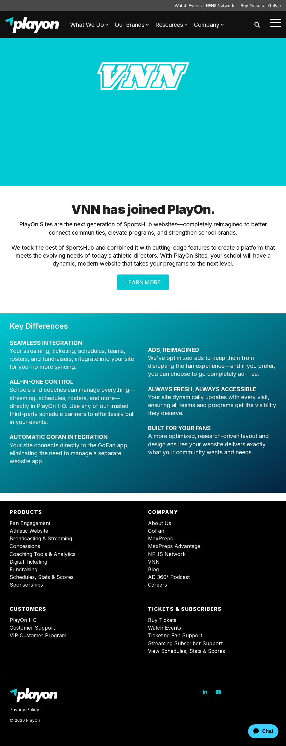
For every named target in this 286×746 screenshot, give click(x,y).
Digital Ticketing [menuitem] (28, 562)
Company (209, 24)
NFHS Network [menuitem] (167, 554)
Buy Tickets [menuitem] (162, 620)
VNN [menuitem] (154, 562)
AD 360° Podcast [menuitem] (169, 577)
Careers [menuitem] (157, 585)
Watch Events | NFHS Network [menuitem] (204, 5)
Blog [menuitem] (153, 570)
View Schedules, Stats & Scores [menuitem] (186, 651)
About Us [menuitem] (159, 523)
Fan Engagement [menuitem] (30, 523)
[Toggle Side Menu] (275, 22)
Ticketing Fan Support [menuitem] (175, 636)
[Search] (257, 25)
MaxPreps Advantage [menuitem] (174, 546)
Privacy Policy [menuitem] (24, 709)
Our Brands (132, 24)
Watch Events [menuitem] (164, 628)
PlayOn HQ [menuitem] (23, 620)
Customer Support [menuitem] (32, 628)
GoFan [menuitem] (156, 531)
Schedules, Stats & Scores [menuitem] (42, 577)
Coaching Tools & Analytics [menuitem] (43, 554)
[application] (257, 731)
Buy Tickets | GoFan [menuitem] (261, 5)
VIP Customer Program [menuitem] (38, 636)
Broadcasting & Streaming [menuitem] (41, 539)
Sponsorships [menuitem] (26, 585)
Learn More (143, 282)
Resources (171, 24)
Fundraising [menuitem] (23, 570)
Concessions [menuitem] (25, 546)
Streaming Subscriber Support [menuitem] (185, 643)
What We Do (89, 24)
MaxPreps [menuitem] (160, 539)
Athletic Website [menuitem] (29, 531)
